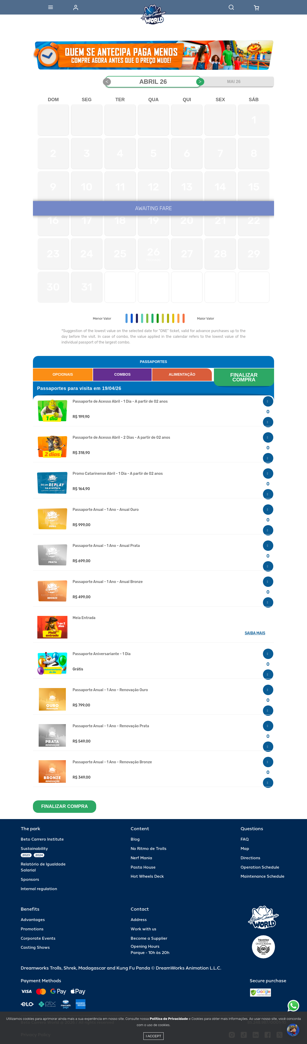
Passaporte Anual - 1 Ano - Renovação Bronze (112, 762)
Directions (250, 858)
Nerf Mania (141, 858)
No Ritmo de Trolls (148, 848)
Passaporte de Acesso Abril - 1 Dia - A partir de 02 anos (120, 402)
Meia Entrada (84, 618)
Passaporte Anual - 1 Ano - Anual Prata (106, 546)
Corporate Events (38, 938)
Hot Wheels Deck (147, 876)
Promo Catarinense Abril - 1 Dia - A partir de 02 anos (118, 474)
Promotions (32, 929)
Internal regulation (39, 889)
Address (139, 919)
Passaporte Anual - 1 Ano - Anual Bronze (108, 582)
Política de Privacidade (169, 1019)
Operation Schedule (260, 867)
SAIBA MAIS (255, 633)
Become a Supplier (149, 938)
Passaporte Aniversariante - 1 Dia (101, 654)
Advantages (33, 919)
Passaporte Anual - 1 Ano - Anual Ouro (106, 510)
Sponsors (30, 879)
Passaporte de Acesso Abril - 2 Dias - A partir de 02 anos (121, 438)
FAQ (245, 839)
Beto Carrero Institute (42, 839)
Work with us (143, 929)
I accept (153, 1036)
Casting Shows (35, 947)
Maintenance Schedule (262, 876)
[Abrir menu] (50, 7)
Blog (135, 839)
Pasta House (143, 867)
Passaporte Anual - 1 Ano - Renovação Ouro (110, 690)
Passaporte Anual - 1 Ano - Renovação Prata (111, 726)
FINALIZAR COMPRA (244, 377)
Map (245, 848)
